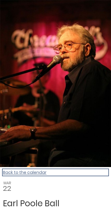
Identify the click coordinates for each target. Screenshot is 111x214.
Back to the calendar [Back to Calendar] (24, 172)
